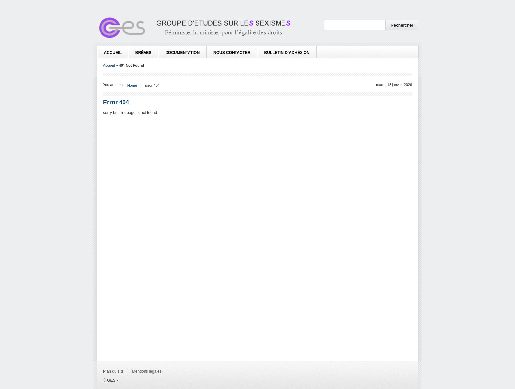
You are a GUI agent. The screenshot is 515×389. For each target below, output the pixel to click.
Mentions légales (147, 371)
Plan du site (113, 371)
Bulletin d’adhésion (287, 52)
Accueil (113, 52)
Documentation (182, 52)
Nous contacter (231, 52)
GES (111, 380)
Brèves (143, 52)
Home (132, 85)
